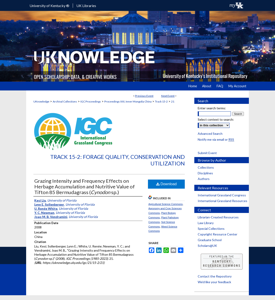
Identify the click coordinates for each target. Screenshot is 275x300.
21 (172, 101)
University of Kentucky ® (49, 5)
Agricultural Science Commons (165, 204)
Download (166, 184)
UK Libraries (86, 5)
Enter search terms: (212, 108)
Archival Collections (65, 101)
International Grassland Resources (222, 201)
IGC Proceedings (90, 101)
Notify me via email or (216, 139)
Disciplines (205, 173)
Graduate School (210, 240)
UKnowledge (41, 101)
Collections (206, 167)
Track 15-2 (161, 101)
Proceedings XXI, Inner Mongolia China (128, 101)
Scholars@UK (207, 246)
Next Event (168, 96)
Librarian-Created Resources (218, 217)
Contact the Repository (215, 276)
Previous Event (144, 96)
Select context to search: (216, 119)
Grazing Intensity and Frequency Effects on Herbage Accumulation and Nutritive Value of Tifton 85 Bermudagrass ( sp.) (84, 186)
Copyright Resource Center (217, 234)
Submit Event (207, 153)
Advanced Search (210, 133)
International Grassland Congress (222, 195)
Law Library (206, 223)
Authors (204, 179)
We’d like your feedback (214, 282)
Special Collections (211, 228)
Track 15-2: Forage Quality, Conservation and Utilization (117, 160)
